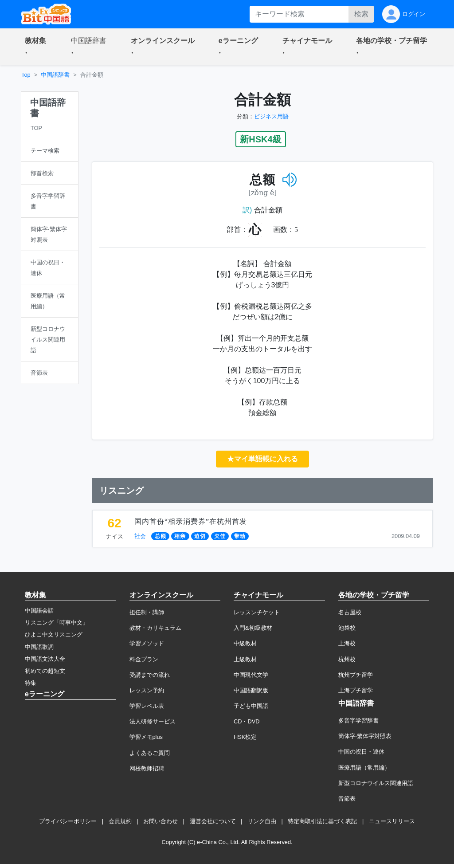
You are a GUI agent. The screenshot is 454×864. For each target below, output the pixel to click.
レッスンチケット (257, 612)
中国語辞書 (55, 74)
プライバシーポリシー (68, 821)
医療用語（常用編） (364, 767)
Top (26, 74)
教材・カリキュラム (155, 627)
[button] (37, 46)
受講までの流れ (149, 675)
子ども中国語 (251, 706)
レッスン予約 (146, 690)
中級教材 (245, 643)
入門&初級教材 (253, 627)
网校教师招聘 (146, 768)
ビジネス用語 (271, 116)
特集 (30, 682)
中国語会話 (39, 610)
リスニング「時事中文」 (56, 622)
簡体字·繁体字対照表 (365, 736)
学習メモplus (146, 737)
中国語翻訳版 (251, 690)
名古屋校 (349, 612)
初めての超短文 (45, 671)
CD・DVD (247, 721)
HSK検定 (245, 737)
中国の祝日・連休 (361, 751)
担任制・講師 (146, 612)
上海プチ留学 (355, 690)
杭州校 (347, 659)
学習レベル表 (146, 706)
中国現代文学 (251, 675)
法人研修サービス (152, 721)
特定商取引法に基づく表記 (322, 821)
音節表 (347, 798)
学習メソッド (146, 643)
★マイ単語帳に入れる (262, 459)
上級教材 (245, 659)
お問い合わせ (160, 821)
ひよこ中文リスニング (53, 634)
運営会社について (213, 821)
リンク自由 (261, 821)
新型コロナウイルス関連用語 (375, 783)
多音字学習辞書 (358, 720)
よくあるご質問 (149, 753)
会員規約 (120, 821)
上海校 (347, 643)
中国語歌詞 (39, 647)
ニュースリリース (392, 821)
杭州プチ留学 (355, 675)
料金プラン (143, 659)
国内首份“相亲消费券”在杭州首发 (190, 521)
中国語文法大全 (45, 659)
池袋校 (347, 627)
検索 (361, 14)
